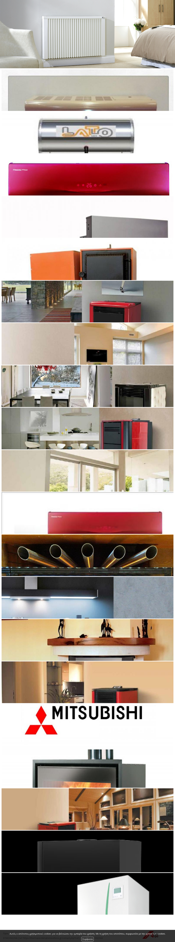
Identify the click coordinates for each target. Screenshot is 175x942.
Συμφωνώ (87, 938)
